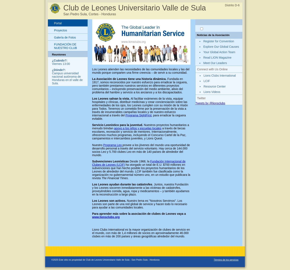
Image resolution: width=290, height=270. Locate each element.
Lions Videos (212, 92)
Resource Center (215, 86)
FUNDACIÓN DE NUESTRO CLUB (65, 46)
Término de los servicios (226, 259)
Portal (58, 23)
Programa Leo (113, 145)
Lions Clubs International (220, 75)
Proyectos (60, 30)
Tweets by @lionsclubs (210, 103)
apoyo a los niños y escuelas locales (137, 128)
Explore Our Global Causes (221, 46)
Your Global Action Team (219, 52)
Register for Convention (218, 41)
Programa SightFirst (138, 115)
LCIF (207, 81)
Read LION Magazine (217, 57)
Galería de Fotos (65, 37)
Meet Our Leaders (215, 63)
